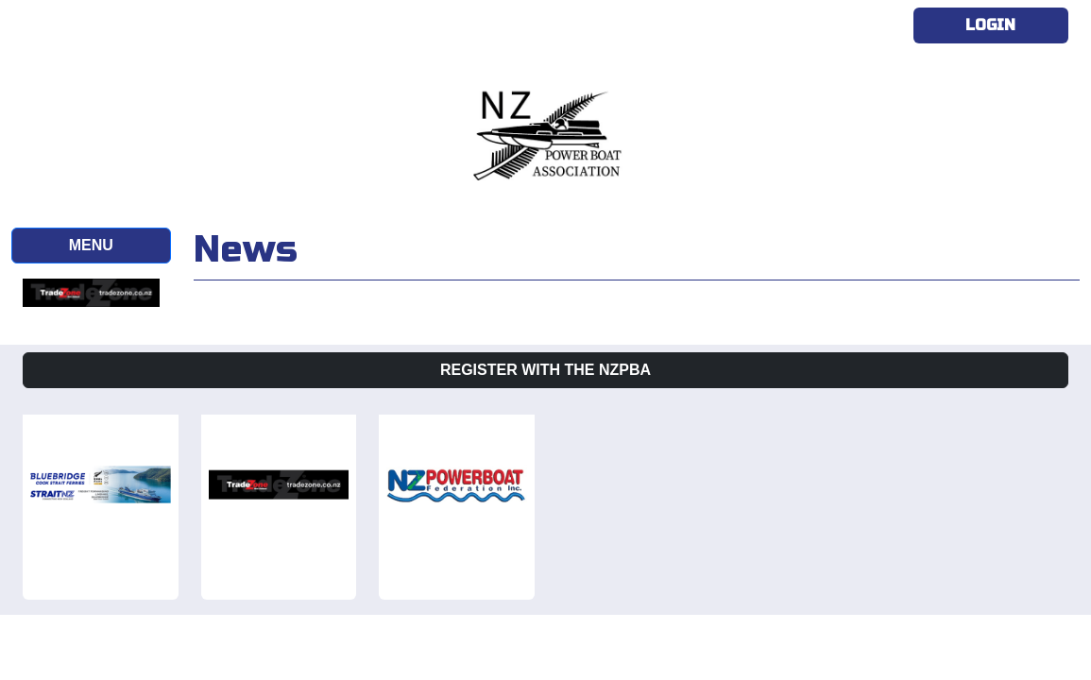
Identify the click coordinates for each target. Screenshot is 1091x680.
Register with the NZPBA (545, 370)
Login (990, 25)
